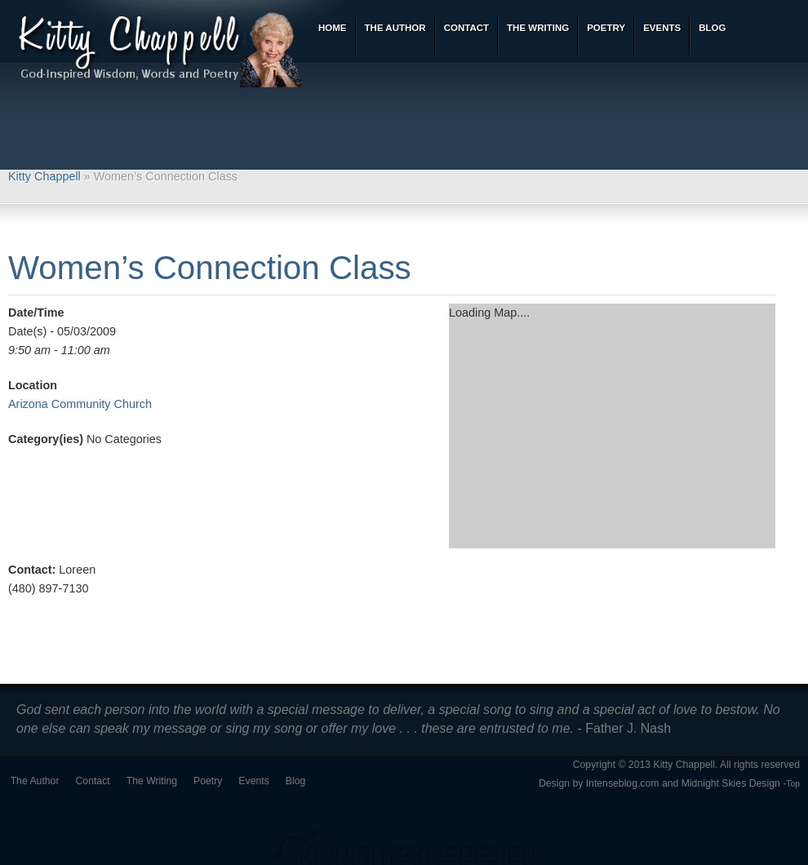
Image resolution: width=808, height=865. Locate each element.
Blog (296, 781)
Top (793, 783)
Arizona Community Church (80, 403)
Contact (93, 781)
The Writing (152, 781)
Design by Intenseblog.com (599, 783)
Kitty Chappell (44, 176)
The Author (35, 781)
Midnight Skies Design (730, 783)
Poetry (207, 781)
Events (253, 781)
